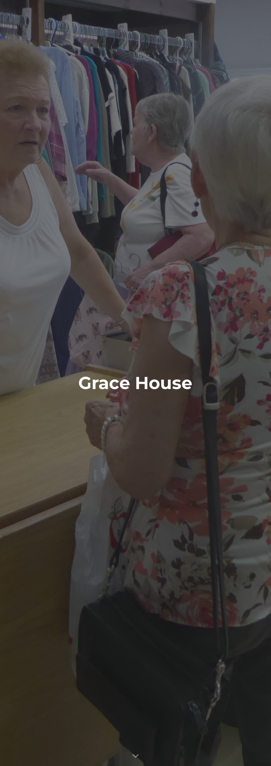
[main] (135, 383)
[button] (135, 756)
